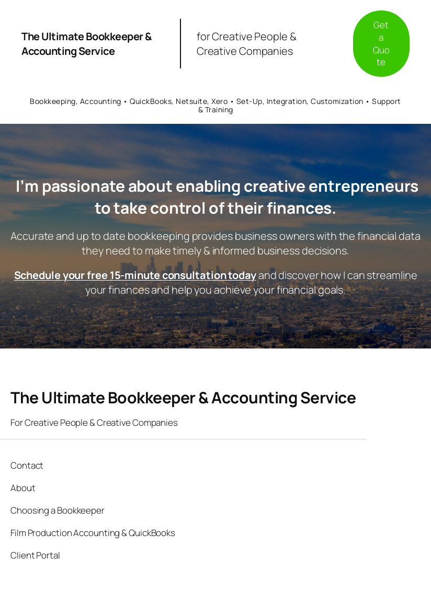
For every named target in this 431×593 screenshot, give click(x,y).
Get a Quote (381, 43)
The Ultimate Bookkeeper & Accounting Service (86, 43)
